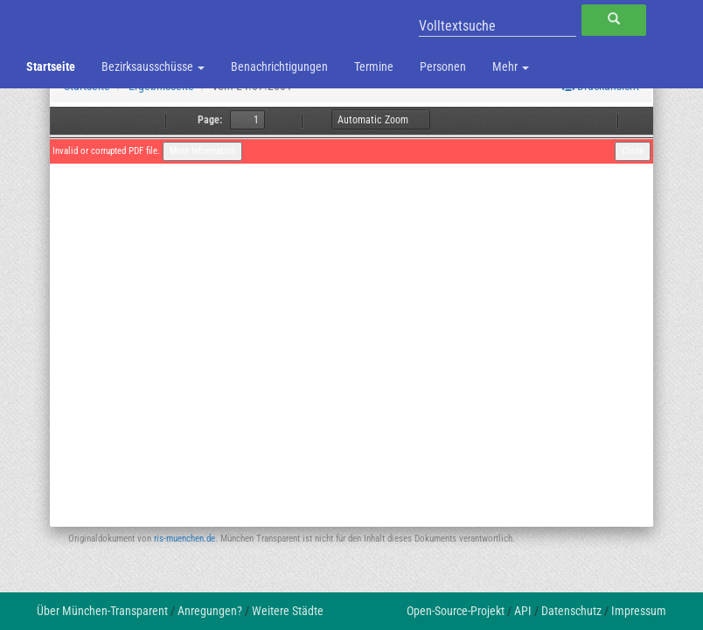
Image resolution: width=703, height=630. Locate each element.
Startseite (50, 67)
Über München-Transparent (102, 611)
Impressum (638, 611)
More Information (202, 151)
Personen (443, 67)
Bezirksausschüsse (153, 67)
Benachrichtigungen (279, 67)
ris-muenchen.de (184, 538)
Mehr (510, 67)
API (523, 611)
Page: (210, 120)
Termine (373, 67)
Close (633, 151)
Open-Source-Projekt (456, 611)
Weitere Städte (288, 611)
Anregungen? (209, 611)
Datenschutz (571, 611)
